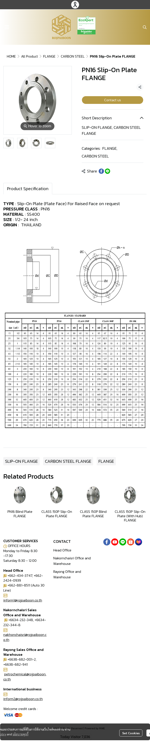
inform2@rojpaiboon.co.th (23, 698)
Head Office (62, 550)
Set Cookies (131, 733)
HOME (11, 56)
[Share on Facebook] (101, 171)
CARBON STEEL (73, 56)
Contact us (112, 100)
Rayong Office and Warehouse (67, 574)
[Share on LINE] (107, 171)
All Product (29, 56)
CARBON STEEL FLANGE (68, 461)
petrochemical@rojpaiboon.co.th (24, 676)
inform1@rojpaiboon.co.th (22, 600)
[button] (145, 27)
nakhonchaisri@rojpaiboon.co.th (24, 637)
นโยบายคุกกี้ (20, 734)
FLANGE (49, 56)
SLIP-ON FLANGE (21, 461)
